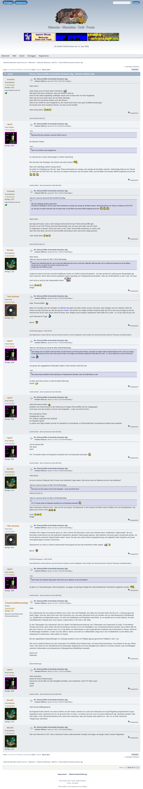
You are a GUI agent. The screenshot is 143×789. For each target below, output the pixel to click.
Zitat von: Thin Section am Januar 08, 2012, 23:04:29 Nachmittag (50, 348)
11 (22, 69)
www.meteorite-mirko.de (37, 118)
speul (9, 124)
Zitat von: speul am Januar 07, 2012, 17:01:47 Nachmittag (48, 259)
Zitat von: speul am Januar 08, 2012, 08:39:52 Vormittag (47, 198)
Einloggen (8, 2)
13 (26, 69)
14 (28, 69)
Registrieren (21, 2)
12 (24, 69)
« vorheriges (128, 66)
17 (36, 69)
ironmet (11, 79)
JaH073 (53, 62)
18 (38, 69)
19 (40, 69)
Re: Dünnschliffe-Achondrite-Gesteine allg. (51, 79)
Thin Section (13, 296)
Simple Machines (81, 780)
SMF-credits (62, 780)
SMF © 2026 (71, 780)
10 (20, 69)
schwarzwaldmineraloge (16, 603)
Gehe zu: (121, 767)
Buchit (10, 250)
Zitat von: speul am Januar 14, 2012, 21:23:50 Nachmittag (48, 498)
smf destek (75, 783)
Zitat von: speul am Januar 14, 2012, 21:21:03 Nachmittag (48, 485)
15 (31, 69)
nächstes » (136, 66)
